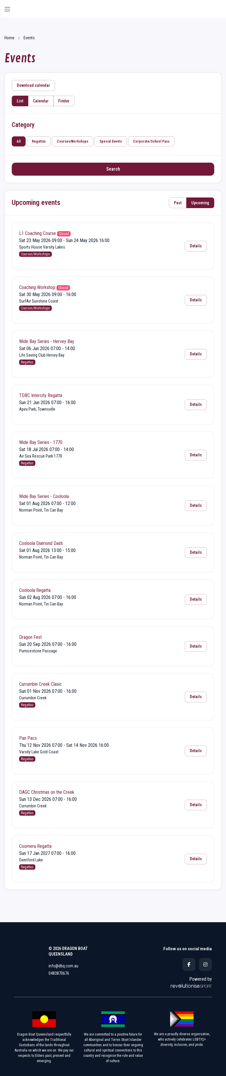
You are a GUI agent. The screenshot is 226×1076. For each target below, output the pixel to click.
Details (196, 246)
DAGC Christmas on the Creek (46, 792)
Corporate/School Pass (151, 141)
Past (178, 202)
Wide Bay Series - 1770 (40, 442)
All (19, 141)
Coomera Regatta (35, 846)
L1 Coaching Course (37, 233)
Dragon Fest (30, 637)
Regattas (39, 141)
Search (113, 169)
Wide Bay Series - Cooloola (44, 496)
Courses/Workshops (72, 141)
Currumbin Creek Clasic (40, 684)
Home (9, 37)
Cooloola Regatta (35, 590)
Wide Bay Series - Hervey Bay (46, 341)
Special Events (110, 141)
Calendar (41, 101)
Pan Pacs (28, 738)
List (20, 101)
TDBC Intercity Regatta (40, 395)
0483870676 (59, 973)
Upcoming (200, 202)
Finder (63, 101)
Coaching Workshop (37, 287)
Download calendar (33, 85)
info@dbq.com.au (63, 966)
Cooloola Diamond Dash (41, 543)
